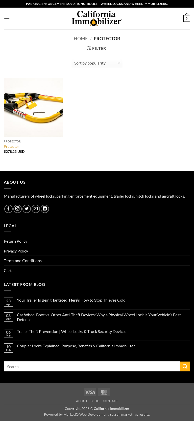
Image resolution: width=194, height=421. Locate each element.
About (81, 401)
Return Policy (15, 241)
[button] (7, 18)
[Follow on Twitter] (26, 209)
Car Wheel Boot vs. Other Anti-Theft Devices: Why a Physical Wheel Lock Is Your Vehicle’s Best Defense (99, 317)
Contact (110, 401)
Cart (8, 270)
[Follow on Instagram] (17, 209)
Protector (11, 146)
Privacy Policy (16, 250)
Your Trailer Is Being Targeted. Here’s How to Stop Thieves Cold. (71, 300)
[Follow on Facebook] (8, 209)
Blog (95, 401)
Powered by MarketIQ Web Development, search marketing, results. (97, 414)
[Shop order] (97, 63)
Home (81, 38)
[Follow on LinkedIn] (45, 209)
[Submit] (185, 366)
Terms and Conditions (23, 260)
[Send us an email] (36, 209)
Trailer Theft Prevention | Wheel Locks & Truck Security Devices (71, 331)
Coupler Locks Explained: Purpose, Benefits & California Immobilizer (76, 345)
